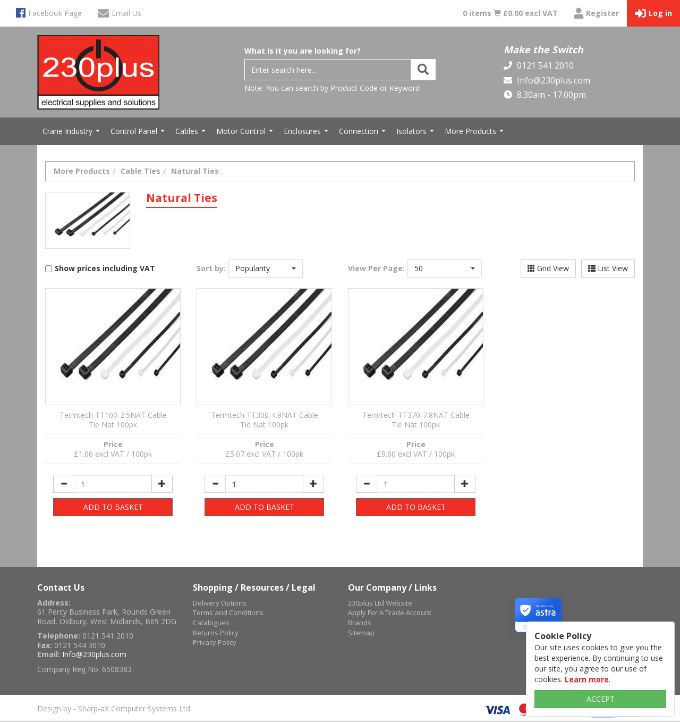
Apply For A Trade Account (389, 612)
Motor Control (246, 134)
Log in (653, 13)
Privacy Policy (214, 642)
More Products (475, 134)
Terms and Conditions (228, 612)
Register (596, 13)
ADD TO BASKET (113, 507)
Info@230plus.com (552, 80)
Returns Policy (216, 632)
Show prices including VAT (105, 268)
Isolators (416, 134)
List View (608, 268)
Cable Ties (140, 171)
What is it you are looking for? (302, 51)
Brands (359, 622)
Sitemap (361, 632)
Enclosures (307, 134)
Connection (363, 134)
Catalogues (211, 622)
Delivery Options (219, 603)
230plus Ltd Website (380, 603)
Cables (191, 134)
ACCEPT (600, 699)
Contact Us (60, 587)
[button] (265, 268)
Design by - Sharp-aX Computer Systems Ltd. (114, 708)
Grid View (548, 268)
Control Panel (138, 134)
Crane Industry (72, 134)
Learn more (587, 679)
